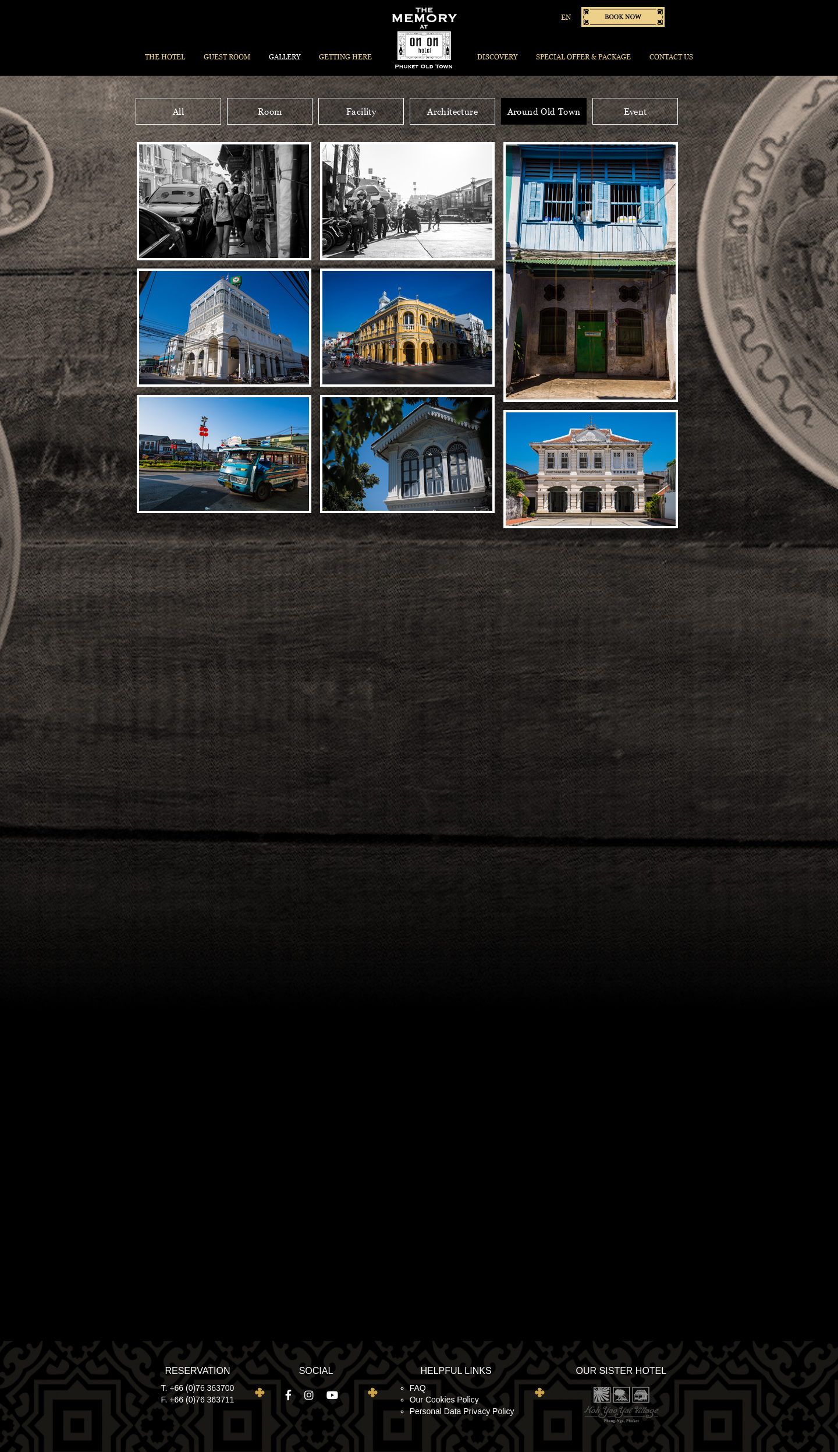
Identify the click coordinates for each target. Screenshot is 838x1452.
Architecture (452, 111)
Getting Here (345, 56)
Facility (361, 111)
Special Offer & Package (583, 56)
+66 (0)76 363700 (201, 1388)
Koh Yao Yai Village (621, 1404)
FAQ (418, 1388)
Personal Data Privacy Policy (462, 1411)
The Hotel (165, 56)
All (178, 111)
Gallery (284, 56)
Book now (623, 17)
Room (270, 111)
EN (566, 17)
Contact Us (671, 56)
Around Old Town (544, 111)
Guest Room (227, 56)
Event (635, 111)
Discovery (497, 56)
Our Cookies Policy (444, 1399)
